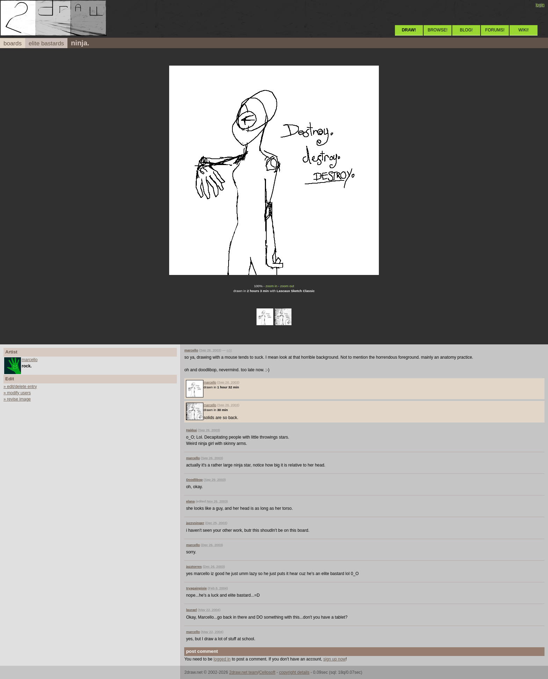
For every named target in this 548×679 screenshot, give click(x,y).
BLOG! (466, 30)
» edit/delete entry (20, 386)
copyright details (294, 672)
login (540, 4)
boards (12, 43)
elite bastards (46, 43)
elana (190, 501)
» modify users (17, 392)
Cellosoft (267, 672)
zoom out (287, 286)
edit (229, 350)
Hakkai (191, 430)
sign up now (334, 659)
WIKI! (523, 30)
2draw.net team (243, 672)
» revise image (17, 399)
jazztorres (194, 566)
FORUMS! (494, 30)
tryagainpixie (196, 588)
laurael (191, 610)
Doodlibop (194, 480)
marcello (29, 359)
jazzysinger (195, 523)
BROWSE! (438, 30)
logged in (222, 659)
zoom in (271, 286)
